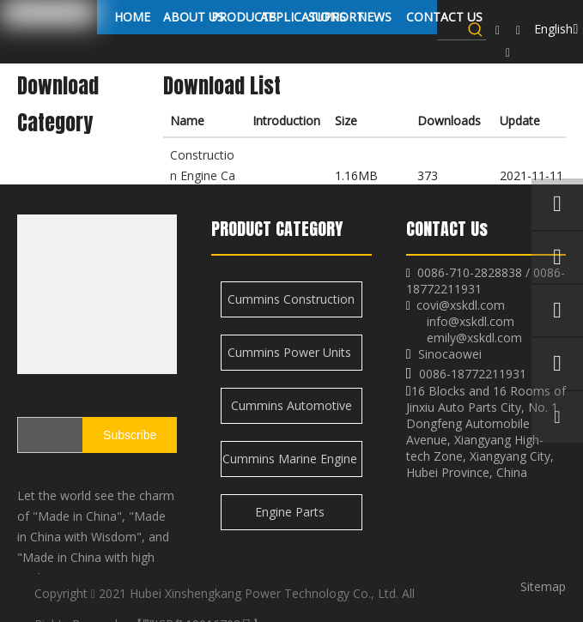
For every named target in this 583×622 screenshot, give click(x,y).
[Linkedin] (518, 30)
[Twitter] (507, 52)
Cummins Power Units (291, 352)
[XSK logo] (97, 294)
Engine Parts (291, 512)
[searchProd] (451, 29)
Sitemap (543, 586)
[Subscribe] (129, 435)
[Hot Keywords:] (475, 29)
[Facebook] (497, 30)
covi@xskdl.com (460, 305)
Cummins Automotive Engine (291, 410)
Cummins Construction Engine (291, 304)
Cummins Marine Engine (291, 458)
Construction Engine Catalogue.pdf (202, 175)
